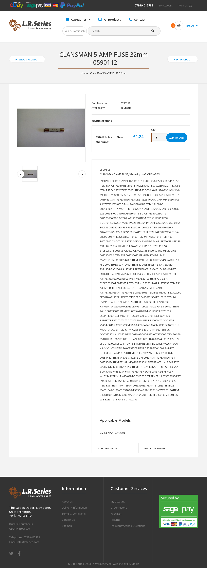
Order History (119, 507)
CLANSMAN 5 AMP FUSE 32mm (108, 73)
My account (118, 501)
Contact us (68, 520)
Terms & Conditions (74, 513)
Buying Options (102, 120)
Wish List (116, 513)
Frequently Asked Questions (128, 526)
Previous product (27, 59)
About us (67, 501)
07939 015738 (144, 5)
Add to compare (154, 448)
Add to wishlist (108, 448)
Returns (115, 520)
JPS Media (133, 564)
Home (84, 73)
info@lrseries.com (28, 542)
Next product (183, 59)
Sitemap (67, 526)
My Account (165, 5)
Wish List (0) (185, 5)
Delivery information (74, 507)
